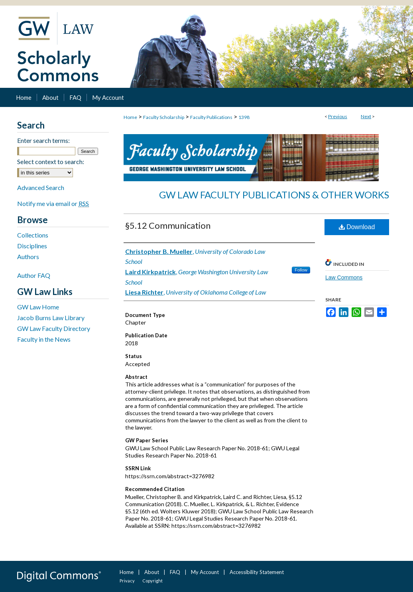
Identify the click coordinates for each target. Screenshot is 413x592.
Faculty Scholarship (163, 117)
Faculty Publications (211, 117)
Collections (32, 235)
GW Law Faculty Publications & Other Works (274, 194)
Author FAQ (33, 275)
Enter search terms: (43, 140)
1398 (244, 117)
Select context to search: (50, 161)
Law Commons (343, 277)
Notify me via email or (53, 203)
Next (366, 116)
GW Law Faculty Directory (53, 328)
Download (357, 227)
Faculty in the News (44, 339)
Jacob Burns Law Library (51, 317)
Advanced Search (40, 187)
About (151, 572)
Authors (28, 256)
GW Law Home (38, 307)
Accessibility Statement (257, 572)
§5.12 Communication (167, 225)
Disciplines (32, 245)
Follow (301, 269)
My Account (205, 572)
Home (130, 117)
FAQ (175, 572)
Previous (337, 116)
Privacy (127, 580)
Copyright (152, 580)
